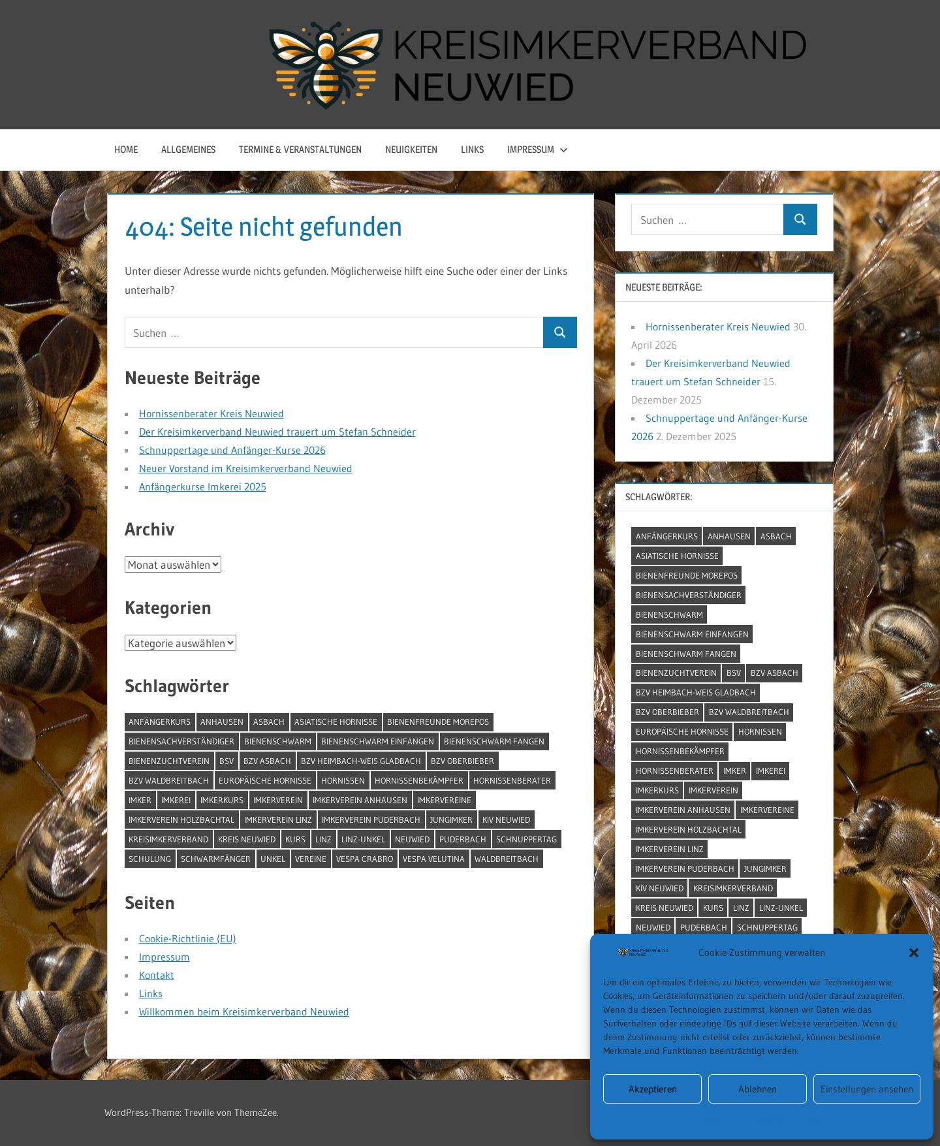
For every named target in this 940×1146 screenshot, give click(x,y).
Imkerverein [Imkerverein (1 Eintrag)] (278, 800)
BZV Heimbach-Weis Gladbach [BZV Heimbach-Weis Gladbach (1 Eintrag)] (361, 761)
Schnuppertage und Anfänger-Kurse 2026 (232, 449)
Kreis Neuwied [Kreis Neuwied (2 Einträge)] (246, 839)
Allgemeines (188, 149)
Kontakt (156, 974)
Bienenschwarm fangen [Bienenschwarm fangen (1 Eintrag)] (494, 741)
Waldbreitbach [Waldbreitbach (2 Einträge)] (507, 858)
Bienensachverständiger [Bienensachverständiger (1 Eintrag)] (181, 741)
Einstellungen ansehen (867, 1089)
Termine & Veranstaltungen (300, 149)
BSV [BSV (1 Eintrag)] (226, 761)
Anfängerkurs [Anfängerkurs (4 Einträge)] (160, 721)
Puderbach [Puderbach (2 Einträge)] (462, 839)
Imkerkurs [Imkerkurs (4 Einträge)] (221, 800)
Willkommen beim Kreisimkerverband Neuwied (244, 1011)
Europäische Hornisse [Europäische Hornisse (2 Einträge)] (265, 780)
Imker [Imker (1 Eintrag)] (140, 800)
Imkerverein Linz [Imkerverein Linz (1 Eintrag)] (278, 819)
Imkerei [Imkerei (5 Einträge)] (176, 800)
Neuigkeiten (411, 149)
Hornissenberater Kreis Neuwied (211, 413)
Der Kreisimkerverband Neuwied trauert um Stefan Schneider (277, 431)
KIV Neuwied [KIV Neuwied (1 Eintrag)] (506, 819)
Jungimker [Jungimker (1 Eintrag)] (451, 819)
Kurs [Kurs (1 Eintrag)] (295, 839)
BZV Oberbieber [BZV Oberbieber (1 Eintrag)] (462, 761)
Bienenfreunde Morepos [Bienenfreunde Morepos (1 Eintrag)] (438, 721)
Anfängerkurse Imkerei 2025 (202, 486)
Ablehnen (757, 1089)
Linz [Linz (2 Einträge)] (323, 839)
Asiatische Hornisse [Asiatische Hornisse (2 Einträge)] (335, 721)
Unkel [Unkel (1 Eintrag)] (272, 858)
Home (126, 149)
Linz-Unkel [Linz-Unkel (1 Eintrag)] (363, 839)
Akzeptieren (653, 1089)
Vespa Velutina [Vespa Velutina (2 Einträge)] (434, 858)
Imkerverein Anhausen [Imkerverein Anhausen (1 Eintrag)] (360, 800)
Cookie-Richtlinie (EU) (187, 938)
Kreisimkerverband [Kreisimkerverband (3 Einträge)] (168, 839)
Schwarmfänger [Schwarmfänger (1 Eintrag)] (216, 858)
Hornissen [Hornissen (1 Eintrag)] (343, 780)
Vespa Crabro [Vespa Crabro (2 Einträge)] (364, 858)
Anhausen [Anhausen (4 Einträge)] (221, 721)
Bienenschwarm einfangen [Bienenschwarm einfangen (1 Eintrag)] (377, 741)
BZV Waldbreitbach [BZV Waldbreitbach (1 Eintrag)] (169, 780)
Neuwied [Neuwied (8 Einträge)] (412, 839)
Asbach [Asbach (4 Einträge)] (269, 721)
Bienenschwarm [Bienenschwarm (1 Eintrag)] (277, 741)
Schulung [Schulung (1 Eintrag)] (150, 858)
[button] (913, 952)
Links (472, 149)
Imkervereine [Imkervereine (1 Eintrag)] (444, 800)
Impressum (711, 1120)
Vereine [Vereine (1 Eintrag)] (310, 858)
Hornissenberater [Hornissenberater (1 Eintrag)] (512, 780)
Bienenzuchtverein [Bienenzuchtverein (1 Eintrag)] (169, 761)
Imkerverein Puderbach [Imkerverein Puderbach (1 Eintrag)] (371, 819)
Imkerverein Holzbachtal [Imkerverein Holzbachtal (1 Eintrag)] (181, 819)
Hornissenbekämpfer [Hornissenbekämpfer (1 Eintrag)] (419, 780)
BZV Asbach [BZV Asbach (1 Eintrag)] (267, 761)
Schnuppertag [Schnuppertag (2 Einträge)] (526, 839)
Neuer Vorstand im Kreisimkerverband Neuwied (245, 468)
